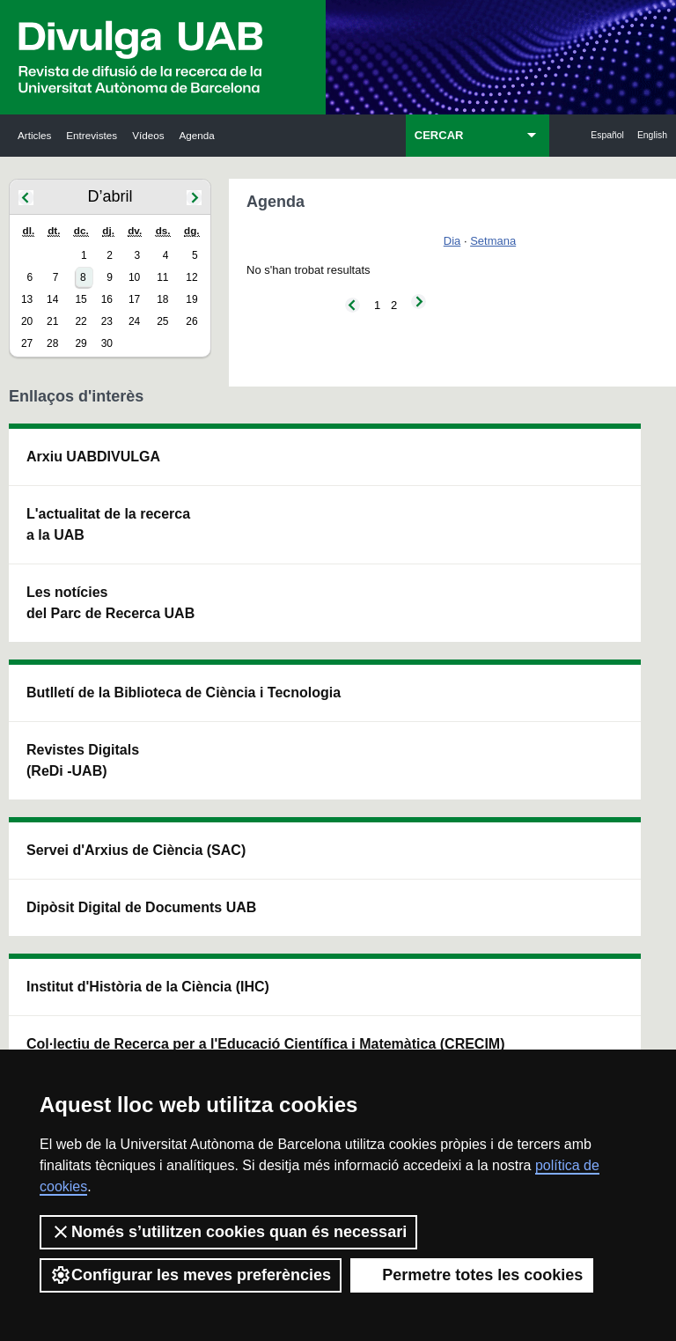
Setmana (493, 240)
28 (52, 343)
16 (107, 299)
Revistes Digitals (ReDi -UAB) (198, 598)
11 (162, 277)
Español (607, 135)
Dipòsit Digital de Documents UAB (328, 609)
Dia (452, 240)
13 (27, 299)
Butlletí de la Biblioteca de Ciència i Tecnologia (202, 488)
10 (134, 277)
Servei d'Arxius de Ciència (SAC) (328, 488)
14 (52, 299)
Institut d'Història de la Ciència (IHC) (464, 488)
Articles (34, 135)
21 (52, 321)
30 (107, 343)
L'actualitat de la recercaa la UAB (69, 577)
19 (191, 299)
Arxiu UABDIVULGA (68, 477)
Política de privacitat (457, 1027)
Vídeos (148, 135)
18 (162, 299)
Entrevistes (91, 135)
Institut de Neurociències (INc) (597, 477)
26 (191, 321)
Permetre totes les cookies (472, 1275)
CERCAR (439, 135)
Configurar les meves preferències (190, 1275)
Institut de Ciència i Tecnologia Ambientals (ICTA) (590, 598)
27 (27, 343)
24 (134, 321)
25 (162, 321)
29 (80, 343)
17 (134, 299)
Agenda (197, 135)
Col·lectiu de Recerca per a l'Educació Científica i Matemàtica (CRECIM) (463, 630)
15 (80, 299)
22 (80, 321)
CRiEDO (449, 740)
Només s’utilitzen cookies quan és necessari (228, 1231)
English (652, 135)
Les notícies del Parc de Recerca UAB (70, 676)
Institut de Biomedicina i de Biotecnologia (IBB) (595, 740)
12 (191, 277)
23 (107, 321)
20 (27, 321)
